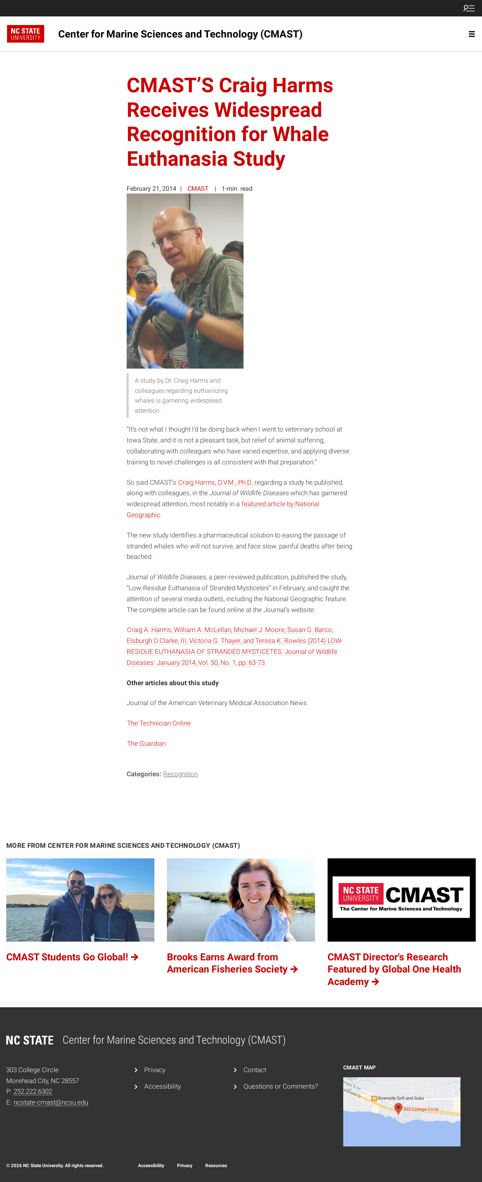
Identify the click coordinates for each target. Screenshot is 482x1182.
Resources (216, 1165)
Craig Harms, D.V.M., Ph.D (214, 482)
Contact (255, 1070)
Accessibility (162, 1086)
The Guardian (146, 743)
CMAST (198, 188)
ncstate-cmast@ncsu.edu (51, 1102)
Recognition (180, 774)
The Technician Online (159, 723)
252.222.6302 (33, 1091)
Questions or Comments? (281, 1086)
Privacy (154, 1070)
